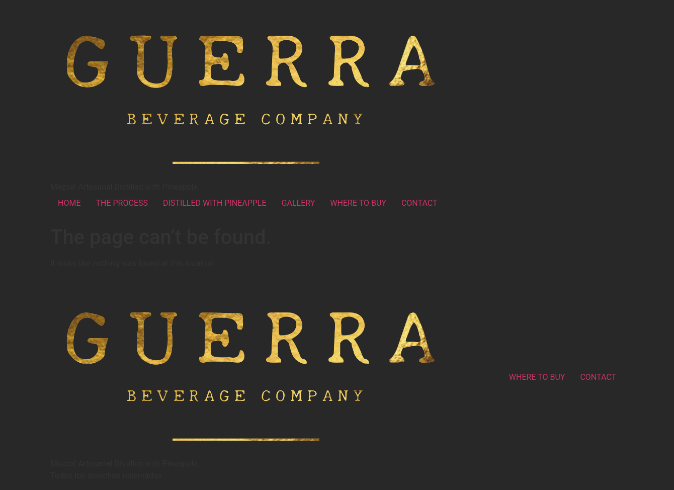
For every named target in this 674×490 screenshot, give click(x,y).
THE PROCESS (122, 203)
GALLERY (298, 203)
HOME (69, 203)
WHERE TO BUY (358, 203)
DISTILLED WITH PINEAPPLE (215, 203)
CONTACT (419, 203)
